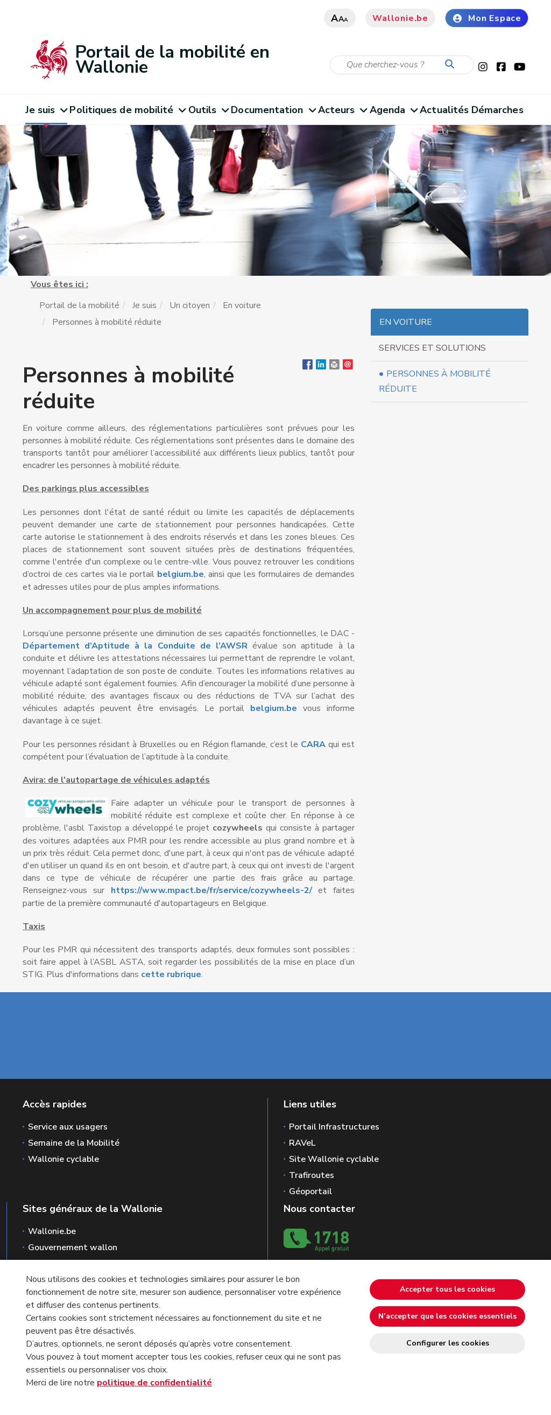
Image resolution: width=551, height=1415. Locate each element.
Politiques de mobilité (127, 109)
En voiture (242, 305)
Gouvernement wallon (72, 1247)
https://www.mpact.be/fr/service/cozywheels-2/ (211, 890)
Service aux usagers (68, 1126)
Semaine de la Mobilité (73, 1143)
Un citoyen (189, 305)
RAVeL (302, 1143)
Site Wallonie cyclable (334, 1159)
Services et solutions (432, 348)
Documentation (273, 109)
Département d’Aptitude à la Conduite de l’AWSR (135, 646)
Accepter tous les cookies (447, 1289)
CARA (314, 744)
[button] (334, 367)
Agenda (394, 109)
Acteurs (342, 109)
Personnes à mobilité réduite (435, 381)
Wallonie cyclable (63, 1159)
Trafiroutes (311, 1175)
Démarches (497, 109)
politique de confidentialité (154, 1383)
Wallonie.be (400, 18)
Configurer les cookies (447, 1343)
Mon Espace (486, 18)
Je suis (46, 109)
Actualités (444, 109)
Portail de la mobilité (79, 305)
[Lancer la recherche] (452, 65)
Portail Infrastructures (334, 1126)
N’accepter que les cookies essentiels (447, 1316)
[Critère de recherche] (402, 64)
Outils (208, 109)
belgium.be (180, 574)
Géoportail (310, 1191)
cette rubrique (171, 974)
